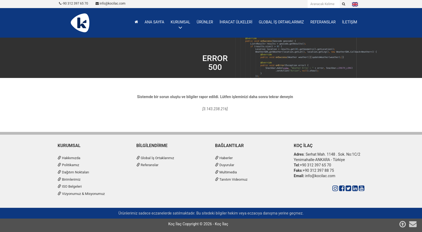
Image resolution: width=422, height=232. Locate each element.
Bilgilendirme (152, 145)
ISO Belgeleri (70, 186)
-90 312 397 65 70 (73, 3)
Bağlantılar (229, 145)
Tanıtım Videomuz (231, 179)
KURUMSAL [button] (180, 22)
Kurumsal (69, 145)
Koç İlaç (303, 145)
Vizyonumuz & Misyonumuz (81, 194)
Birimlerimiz (69, 179)
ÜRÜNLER (205, 22)
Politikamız (68, 165)
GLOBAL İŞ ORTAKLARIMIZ (281, 22)
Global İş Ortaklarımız (155, 158)
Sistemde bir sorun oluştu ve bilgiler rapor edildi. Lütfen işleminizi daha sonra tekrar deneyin (215, 97)
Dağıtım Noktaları (73, 172)
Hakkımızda (69, 158)
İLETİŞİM (349, 22)
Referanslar (147, 165)
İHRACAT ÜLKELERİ (236, 22)
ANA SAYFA (154, 22)
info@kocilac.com (110, 3)
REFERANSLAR (323, 22)
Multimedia (226, 172)
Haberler (224, 158)
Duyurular (224, 165)
